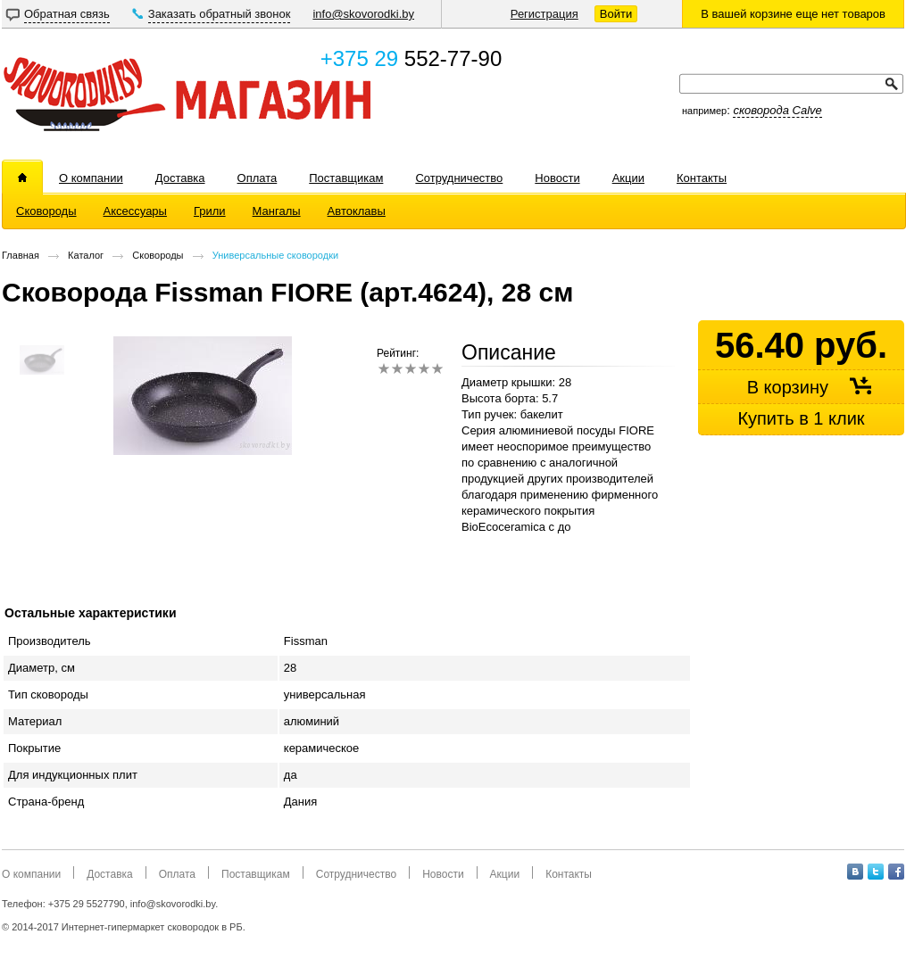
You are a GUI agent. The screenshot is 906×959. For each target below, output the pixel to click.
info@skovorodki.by (363, 14)
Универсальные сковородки (275, 255)
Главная (20, 255)
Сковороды (157, 255)
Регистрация (544, 14)
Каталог (86, 255)
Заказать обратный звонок (219, 14)
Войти (616, 14)
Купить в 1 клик (800, 418)
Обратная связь (67, 14)
